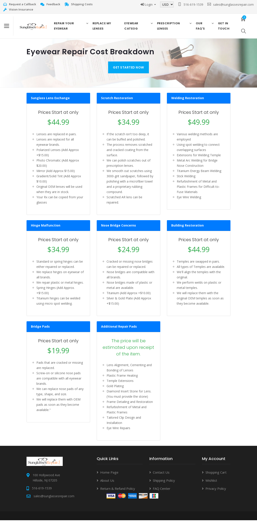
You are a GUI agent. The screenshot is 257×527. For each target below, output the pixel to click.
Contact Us (161, 479)
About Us (107, 487)
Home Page (109, 479)
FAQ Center (161, 495)
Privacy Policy (215, 495)
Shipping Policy (164, 487)
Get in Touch (222, 29)
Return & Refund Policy (117, 495)
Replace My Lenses (104, 29)
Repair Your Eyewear (67, 29)
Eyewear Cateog (132, 29)
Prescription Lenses (168, 29)
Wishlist (211, 487)
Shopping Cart (216, 479)
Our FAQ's (199, 29)
